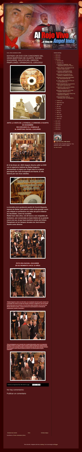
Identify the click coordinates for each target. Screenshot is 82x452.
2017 (56, 121)
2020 (56, 55)
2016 (56, 123)
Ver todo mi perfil (58, 147)
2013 (56, 129)
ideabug (42, 444)
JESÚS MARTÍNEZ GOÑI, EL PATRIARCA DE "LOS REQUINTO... (65, 97)
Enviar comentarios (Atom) (19, 435)
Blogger (56, 444)
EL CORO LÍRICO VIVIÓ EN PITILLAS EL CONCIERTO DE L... (65, 81)
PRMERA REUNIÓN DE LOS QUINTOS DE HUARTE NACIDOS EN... (65, 84)
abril (58, 112)
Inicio (29, 432)
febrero (58, 116)
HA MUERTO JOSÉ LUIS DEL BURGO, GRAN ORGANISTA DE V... (65, 88)
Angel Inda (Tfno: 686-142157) (63, 141)
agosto (58, 104)
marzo (58, 114)
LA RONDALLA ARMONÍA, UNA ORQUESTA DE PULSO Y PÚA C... (65, 65)
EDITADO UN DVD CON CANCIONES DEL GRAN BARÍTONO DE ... (65, 78)
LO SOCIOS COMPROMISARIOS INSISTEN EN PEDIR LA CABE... (64, 72)
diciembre (59, 60)
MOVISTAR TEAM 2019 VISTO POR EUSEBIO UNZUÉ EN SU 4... (64, 91)
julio (58, 106)
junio (58, 108)
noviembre (59, 62)
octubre (58, 100)
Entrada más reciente (12, 432)
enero (58, 118)
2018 (56, 59)
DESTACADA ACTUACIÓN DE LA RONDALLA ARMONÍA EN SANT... (65, 75)
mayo (58, 110)
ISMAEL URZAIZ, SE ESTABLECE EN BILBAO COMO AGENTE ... (65, 68)
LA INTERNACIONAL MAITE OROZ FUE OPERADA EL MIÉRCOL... (65, 94)
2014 (56, 127)
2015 (56, 125)
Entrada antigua (44, 432)
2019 (56, 57)
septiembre (59, 102)
